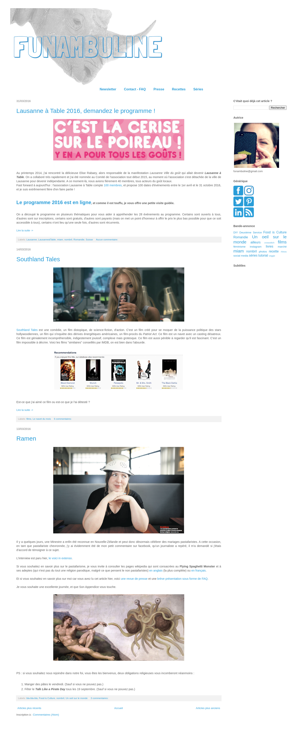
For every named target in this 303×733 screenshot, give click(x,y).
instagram (255, 246)
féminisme (239, 246)
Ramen (26, 438)
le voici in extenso (60, 558)
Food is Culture (47, 698)
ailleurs (255, 242)
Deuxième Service (250, 232)
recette (274, 251)
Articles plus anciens (208, 708)
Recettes (179, 89)
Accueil (118, 708)
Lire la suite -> (24, 230)
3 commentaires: (100, 698)
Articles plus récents (29, 708)
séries (253, 255)
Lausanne (31, 239)
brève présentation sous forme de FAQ (182, 578)
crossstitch (269, 243)
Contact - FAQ (135, 89)
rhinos (284, 252)
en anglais (156, 570)
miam (60, 239)
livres (269, 246)
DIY (235, 232)
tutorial (263, 255)
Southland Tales (38, 259)
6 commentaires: (63, 418)
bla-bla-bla (32, 698)
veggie (272, 256)
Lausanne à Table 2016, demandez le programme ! (85, 110)
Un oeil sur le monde (77, 698)
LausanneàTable (47, 239)
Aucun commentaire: (107, 239)
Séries (198, 89)
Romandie (78, 239)
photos (263, 251)
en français (198, 570)
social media (240, 255)
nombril (68, 239)
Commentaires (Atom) (46, 714)
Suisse (89, 239)
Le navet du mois (42, 418)
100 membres (113, 185)
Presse (159, 89)
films (28, 418)
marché (282, 246)
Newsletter (108, 89)
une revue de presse (134, 578)
